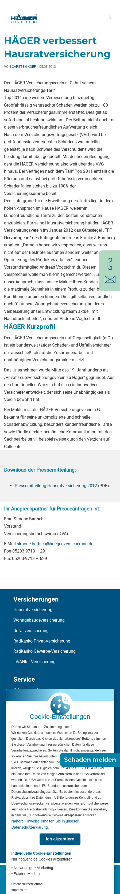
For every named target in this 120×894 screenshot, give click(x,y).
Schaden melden (90, 760)
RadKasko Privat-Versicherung (41, 641)
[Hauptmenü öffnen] (110, 16)
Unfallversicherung (31, 630)
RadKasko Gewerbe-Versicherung (44, 651)
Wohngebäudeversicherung (39, 620)
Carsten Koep (24, 67)
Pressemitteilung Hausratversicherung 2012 (56, 485)
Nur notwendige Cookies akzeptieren (41, 859)
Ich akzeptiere (60, 839)
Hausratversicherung (32, 609)
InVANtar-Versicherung (34, 661)
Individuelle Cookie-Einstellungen (41, 853)
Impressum (19, 890)
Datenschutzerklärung (26, 884)
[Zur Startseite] (24, 16)
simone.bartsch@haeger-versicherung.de (55, 543)
